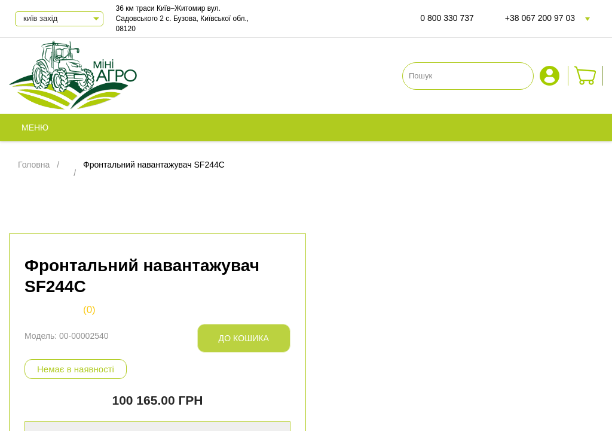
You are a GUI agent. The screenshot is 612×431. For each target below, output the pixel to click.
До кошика (244, 338)
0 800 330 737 (447, 18)
